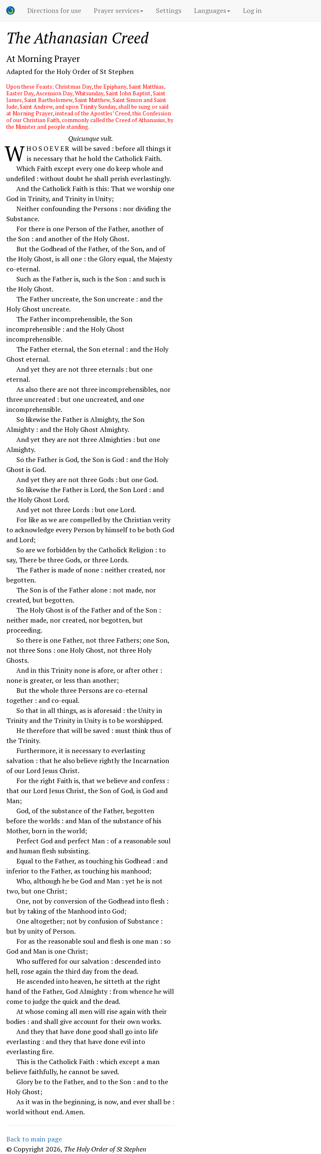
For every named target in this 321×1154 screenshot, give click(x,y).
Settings (168, 10)
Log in (252, 10)
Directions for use (54, 10)
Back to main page (34, 1139)
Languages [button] (212, 10)
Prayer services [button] (118, 10)
